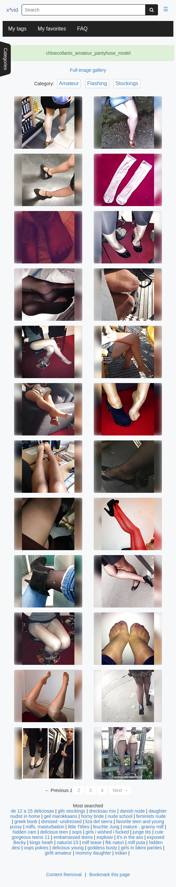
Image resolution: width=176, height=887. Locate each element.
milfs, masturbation (45, 826)
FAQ (82, 28)
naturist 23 (67, 842)
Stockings (126, 83)
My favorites (52, 28)
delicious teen (54, 832)
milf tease (92, 842)
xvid (12, 10)
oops (77, 832)
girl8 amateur (58, 853)
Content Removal (64, 874)
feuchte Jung (106, 826)
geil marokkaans (60, 816)
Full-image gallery (88, 70)
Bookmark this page (109, 874)
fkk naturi (115, 842)
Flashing (97, 83)
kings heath (41, 842)
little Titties (78, 826)
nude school (120, 816)
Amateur (69, 83)
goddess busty (102, 847)
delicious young (68, 847)
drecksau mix (102, 811)
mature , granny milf (143, 826)
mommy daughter (93, 853)
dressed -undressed (61, 821)
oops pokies (36, 847)
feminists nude (151, 816)
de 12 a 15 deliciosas (32, 811)
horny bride (92, 816)
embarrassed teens (73, 837)
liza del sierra (98, 821)
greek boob (25, 821)
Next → (120, 790)
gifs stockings (71, 811)
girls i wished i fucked (107, 832)
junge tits (142, 832)
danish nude (132, 811)
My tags (17, 28)
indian (121, 853)
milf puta (136, 842)
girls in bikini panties (141, 847)
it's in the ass (130, 837)
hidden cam (24, 832)
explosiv (104, 837)
